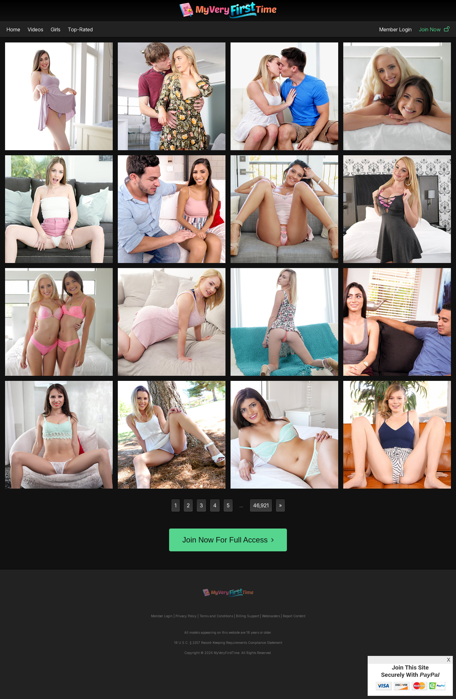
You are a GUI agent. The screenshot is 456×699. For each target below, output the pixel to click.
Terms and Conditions (216, 616)
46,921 (261, 505)
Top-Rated (80, 29)
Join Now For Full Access (228, 539)
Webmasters (271, 616)
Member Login (395, 29)
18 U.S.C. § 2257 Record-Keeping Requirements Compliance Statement (228, 642)
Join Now (434, 29)
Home (13, 29)
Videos (35, 29)
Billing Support (247, 616)
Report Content (294, 616)
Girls (55, 29)
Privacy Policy (186, 616)
